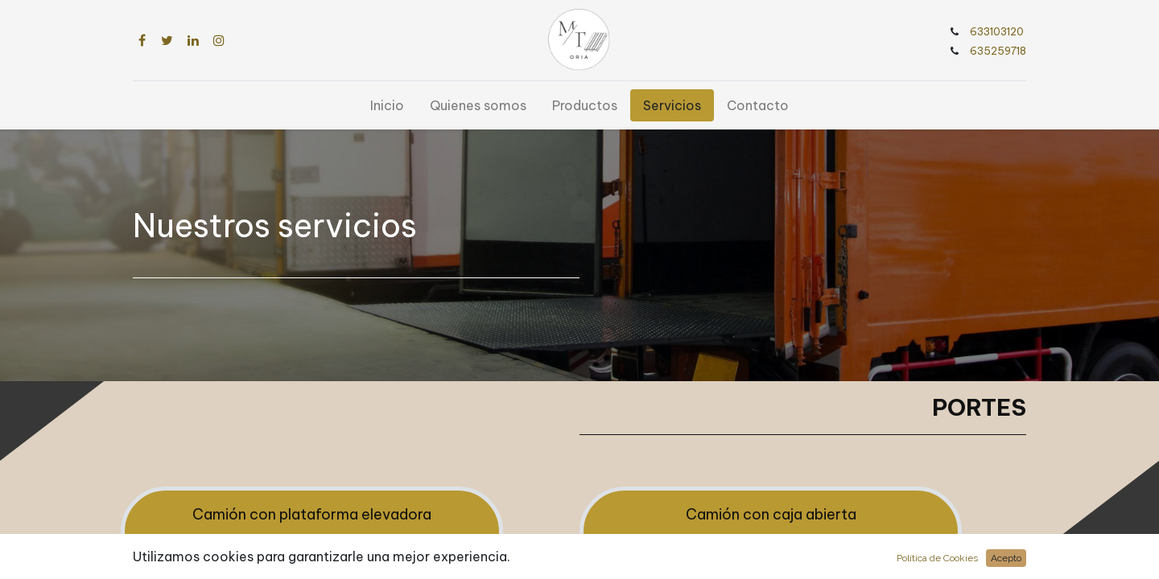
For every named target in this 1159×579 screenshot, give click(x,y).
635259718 (986, 50)
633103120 (998, 31)
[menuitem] (387, 105)
